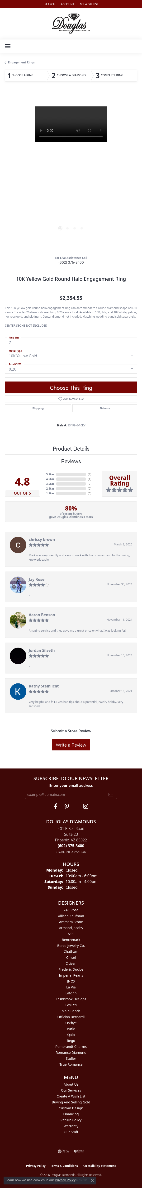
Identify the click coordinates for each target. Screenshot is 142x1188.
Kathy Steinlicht (44, 686)
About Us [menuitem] (71, 1084)
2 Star (50, 489)
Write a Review (71, 744)
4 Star (50, 479)
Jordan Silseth (42, 650)
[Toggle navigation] (7, 46)
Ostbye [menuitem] (70, 1023)
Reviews (71, 461)
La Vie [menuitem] (71, 987)
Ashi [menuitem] (71, 933)
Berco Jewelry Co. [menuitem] (71, 945)
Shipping (38, 408)
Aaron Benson (42, 614)
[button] (49, 4)
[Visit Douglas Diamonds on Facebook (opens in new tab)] (56, 806)
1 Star (50, 493)
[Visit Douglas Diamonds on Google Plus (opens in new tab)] (85, 806)
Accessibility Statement (99, 1166)
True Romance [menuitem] (70, 1064)
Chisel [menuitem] (71, 957)
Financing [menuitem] (71, 1114)
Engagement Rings (21, 62)
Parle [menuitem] (71, 1028)
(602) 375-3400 (71, 262)
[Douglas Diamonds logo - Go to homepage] (71, 24)
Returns (105, 408)
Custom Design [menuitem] (71, 1108)
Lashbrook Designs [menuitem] (71, 999)
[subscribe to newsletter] (111, 794)
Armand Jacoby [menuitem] (71, 928)
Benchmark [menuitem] (71, 939)
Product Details (71, 448)
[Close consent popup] (92, 1180)
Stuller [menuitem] (71, 1058)
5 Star (50, 474)
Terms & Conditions (64, 1166)
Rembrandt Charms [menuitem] (71, 1046)
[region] (71, 172)
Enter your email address (71, 785)
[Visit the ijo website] (79, 1151)
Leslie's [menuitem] (71, 1005)
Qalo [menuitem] (71, 1034)
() (89, 474)
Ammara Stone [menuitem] (71, 922)
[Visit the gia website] (63, 1151)
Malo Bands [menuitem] (71, 1011)
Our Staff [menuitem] (71, 1132)
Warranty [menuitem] (71, 1126)
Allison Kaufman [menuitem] (71, 916)
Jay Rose (36, 579)
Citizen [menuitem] (71, 963)
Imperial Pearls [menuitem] (71, 975)
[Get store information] (71, 852)
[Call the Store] (71, 845)
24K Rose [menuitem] (71, 910)
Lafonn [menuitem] (70, 993)
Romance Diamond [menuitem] (71, 1052)
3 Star (50, 484)
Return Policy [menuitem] (71, 1120)
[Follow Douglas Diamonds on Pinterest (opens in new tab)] (66, 806)
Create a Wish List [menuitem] (71, 1096)
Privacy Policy (36, 1166)
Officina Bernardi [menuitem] (71, 1017)
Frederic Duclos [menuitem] (71, 969)
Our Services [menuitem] (71, 1090)
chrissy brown (42, 539)
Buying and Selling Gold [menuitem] (71, 1102)
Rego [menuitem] (71, 1040)
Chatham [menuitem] (71, 951)
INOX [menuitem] (71, 981)
